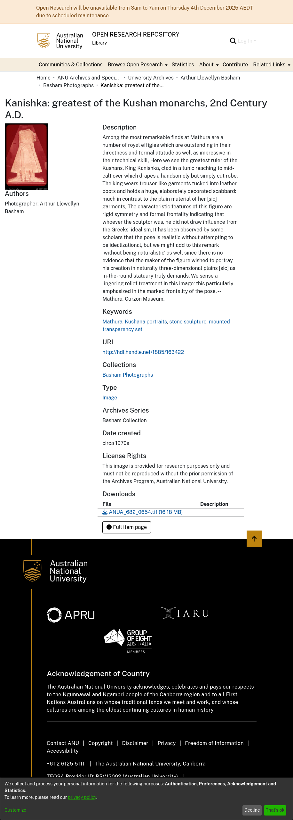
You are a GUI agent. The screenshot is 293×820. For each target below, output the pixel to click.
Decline (252, 810)
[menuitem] (137, 64)
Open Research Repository (135, 34)
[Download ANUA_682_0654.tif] (142, 512)
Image (109, 398)
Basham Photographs (68, 85)
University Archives (151, 78)
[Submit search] (233, 41)
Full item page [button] (127, 527)
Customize (15, 810)
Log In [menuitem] (245, 41)
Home (43, 78)
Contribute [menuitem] (235, 65)
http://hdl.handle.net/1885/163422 (143, 352)
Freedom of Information (214, 743)
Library (99, 43)
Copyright (100, 743)
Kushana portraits (146, 322)
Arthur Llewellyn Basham (210, 78)
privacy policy (82, 797)
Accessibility (63, 751)
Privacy (167, 743)
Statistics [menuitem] (182, 65)
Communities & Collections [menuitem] (71, 65)
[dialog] (146, 798)
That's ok (275, 810)
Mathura (112, 322)
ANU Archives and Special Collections (89, 78)
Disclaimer (135, 743)
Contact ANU (63, 743)
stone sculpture (188, 322)
